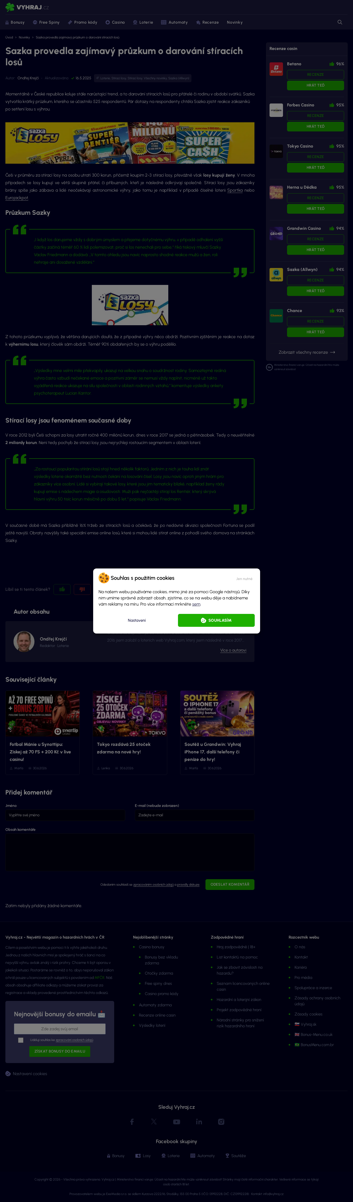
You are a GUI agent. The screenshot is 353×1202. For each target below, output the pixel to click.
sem (196, 604)
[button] (244, 578)
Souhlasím (220, 620)
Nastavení (137, 620)
